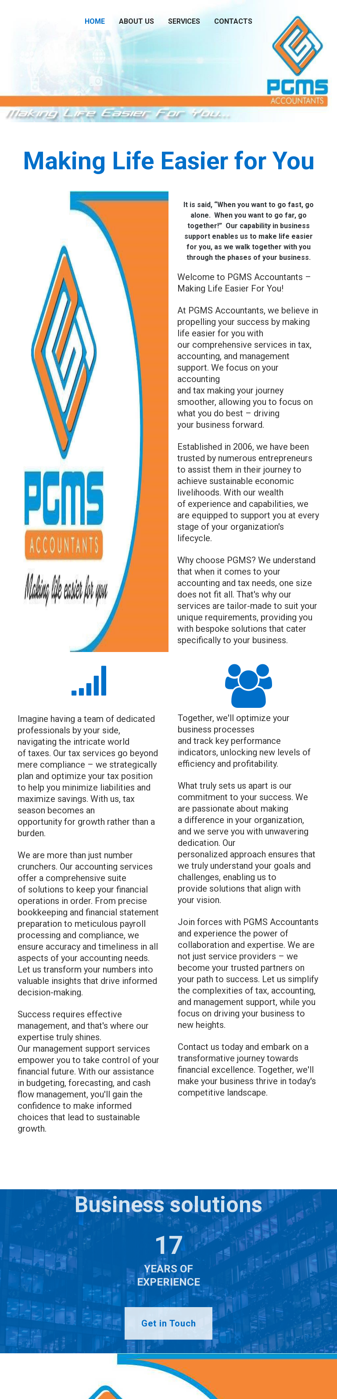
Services (184, 21)
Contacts (233, 21)
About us (136, 21)
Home (95, 21)
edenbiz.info (61, 1376)
